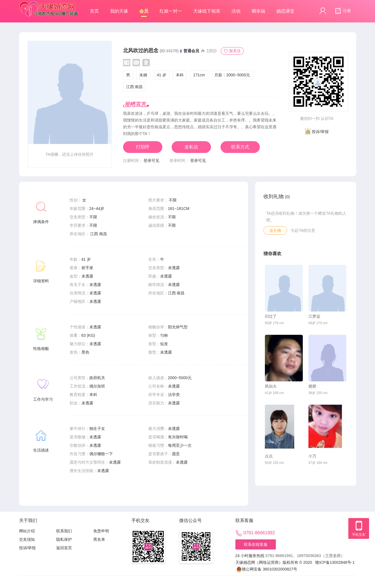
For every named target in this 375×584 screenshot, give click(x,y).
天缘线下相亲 (206, 11)
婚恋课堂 (285, 11)
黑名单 (99, 539)
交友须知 (27, 539)
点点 (269, 456)
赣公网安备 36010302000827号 (266, 569)
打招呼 (142, 147)
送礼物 (275, 230)
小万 (312, 456)
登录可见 (151, 160)
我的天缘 (119, 11)
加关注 (232, 51)
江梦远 (314, 316)
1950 (208, 51)
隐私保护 (64, 539)
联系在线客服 (255, 544)
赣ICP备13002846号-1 (334, 562)
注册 (342, 11)
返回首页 (64, 548)
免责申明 (101, 531)
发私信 (191, 147)
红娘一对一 (171, 11)
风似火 (271, 386)
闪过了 (271, 316)
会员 (143, 13)
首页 (94, 11)
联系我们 (64, 531)
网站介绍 (27, 531)
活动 (235, 11)
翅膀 (312, 386)
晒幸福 (258, 11)
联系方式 (240, 147)
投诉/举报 (317, 131)
